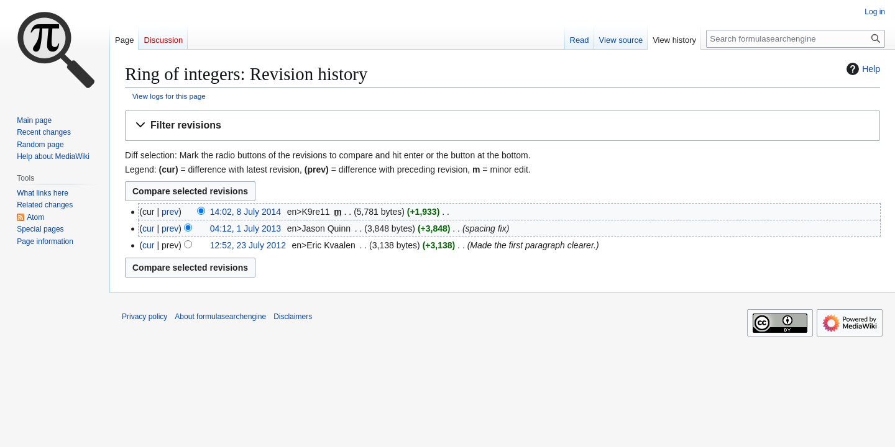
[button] (502, 126)
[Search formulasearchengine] (795, 39)
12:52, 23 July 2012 (248, 245)
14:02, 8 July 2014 (245, 212)
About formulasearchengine (220, 316)
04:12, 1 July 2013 (245, 228)
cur (148, 228)
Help (861, 69)
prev (170, 212)
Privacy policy (144, 316)
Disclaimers (292, 316)
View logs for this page (169, 96)
